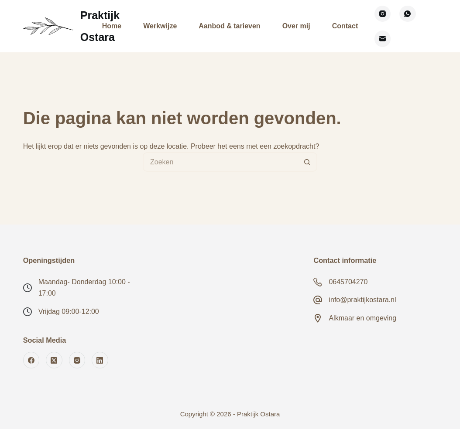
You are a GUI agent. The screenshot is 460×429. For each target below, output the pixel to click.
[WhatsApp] (407, 14)
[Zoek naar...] (220, 162)
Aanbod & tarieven (229, 26)
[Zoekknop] (307, 162)
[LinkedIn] (100, 360)
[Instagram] (382, 14)
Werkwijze (160, 26)
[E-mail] (382, 39)
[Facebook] (31, 360)
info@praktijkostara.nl (362, 299)
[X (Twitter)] (54, 360)
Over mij (296, 26)
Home (111, 26)
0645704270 (348, 282)
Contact (345, 26)
